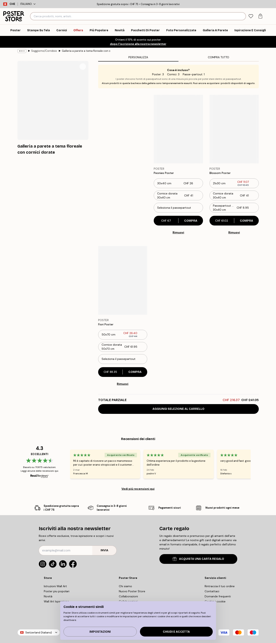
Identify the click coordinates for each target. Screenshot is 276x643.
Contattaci (212, 591)
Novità (48, 596)
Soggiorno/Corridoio (44, 51)
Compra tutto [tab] (218, 57)
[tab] (251, 16)
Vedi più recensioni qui (138, 489)
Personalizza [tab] (138, 57)
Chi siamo (125, 586)
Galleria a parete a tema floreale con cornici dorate (86, 51)
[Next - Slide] (255, 464)
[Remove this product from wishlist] (201, 173)
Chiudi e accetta (176, 631)
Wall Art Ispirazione (56, 601)
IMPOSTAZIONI (100, 631)
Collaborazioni (128, 596)
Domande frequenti (218, 596)
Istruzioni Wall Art (55, 586)
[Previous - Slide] (65, 464)
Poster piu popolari (56, 591)
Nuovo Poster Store (132, 591)
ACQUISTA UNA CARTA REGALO (198, 559)
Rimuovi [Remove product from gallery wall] (178, 232)
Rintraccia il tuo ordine (220, 586)
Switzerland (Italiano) (38, 632)
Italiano (27, 4)
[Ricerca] (242, 16)
